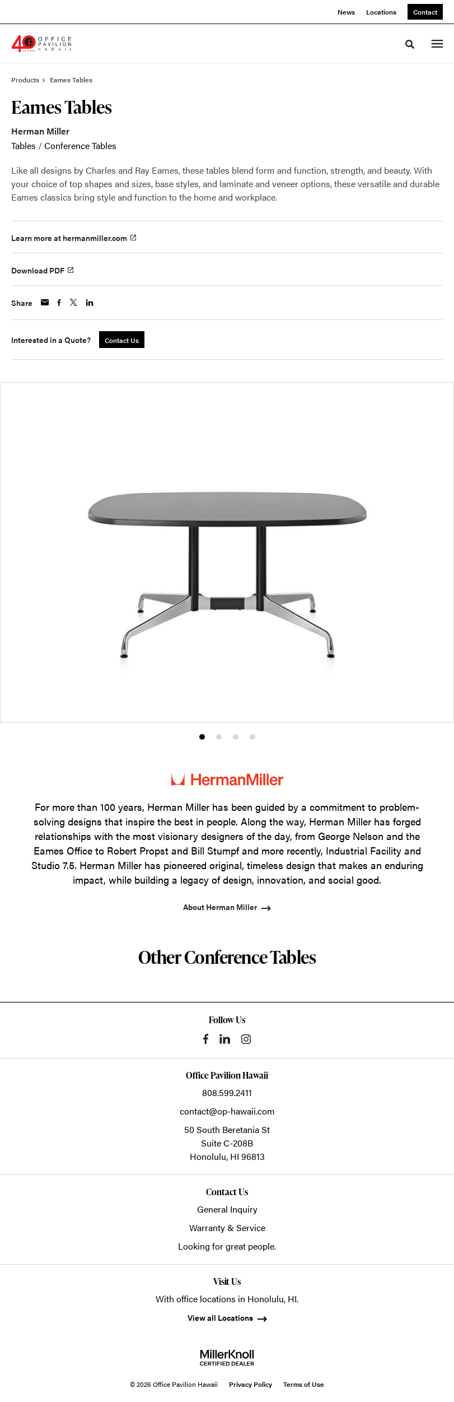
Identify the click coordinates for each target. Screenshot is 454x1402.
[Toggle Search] (409, 44)
